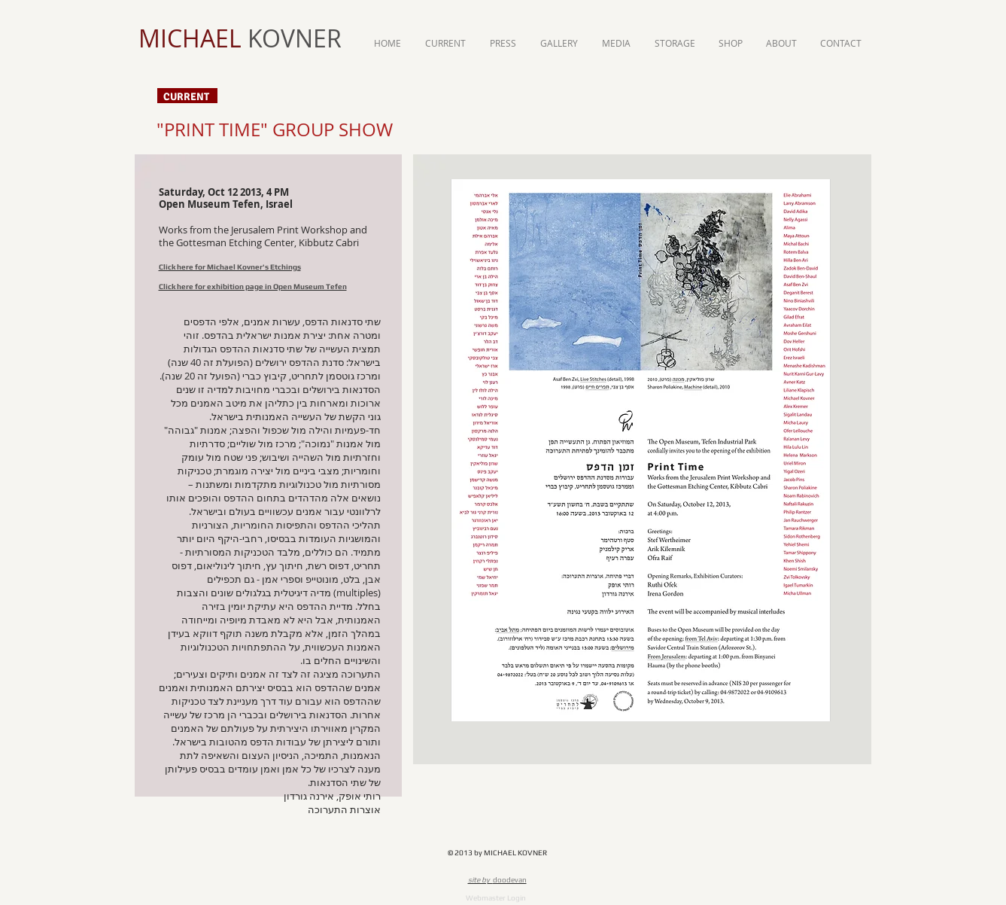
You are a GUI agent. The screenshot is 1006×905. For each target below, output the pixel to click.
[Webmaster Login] (496, 898)
